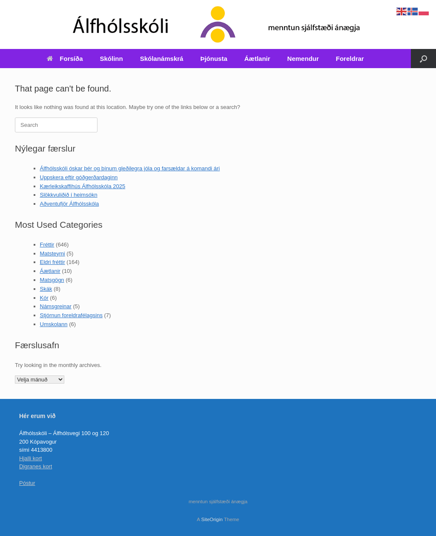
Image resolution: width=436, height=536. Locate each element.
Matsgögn (52, 280)
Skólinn (111, 58)
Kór (44, 298)
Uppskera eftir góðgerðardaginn (79, 177)
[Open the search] (423, 58)
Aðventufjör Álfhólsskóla (69, 204)
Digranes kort (35, 466)
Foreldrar (350, 58)
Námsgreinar (56, 306)
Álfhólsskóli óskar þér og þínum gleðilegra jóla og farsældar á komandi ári (130, 168)
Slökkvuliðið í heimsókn (69, 195)
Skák (46, 289)
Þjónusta (213, 58)
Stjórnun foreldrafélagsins (71, 315)
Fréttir (47, 244)
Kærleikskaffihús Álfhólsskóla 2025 (83, 186)
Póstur (27, 483)
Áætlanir (257, 58)
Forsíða (65, 58)
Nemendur (303, 58)
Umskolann (54, 324)
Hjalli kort (30, 458)
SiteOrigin (212, 519)
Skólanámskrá (162, 58)
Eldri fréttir (52, 262)
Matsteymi (52, 253)
